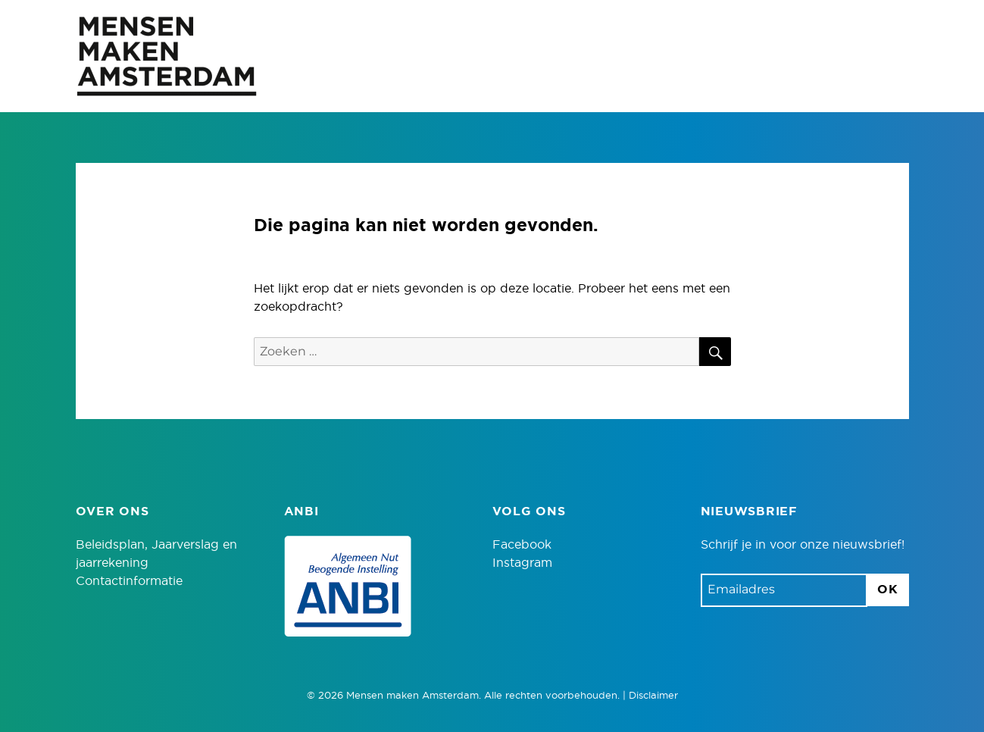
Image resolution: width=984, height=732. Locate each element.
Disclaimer (653, 696)
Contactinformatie (129, 581)
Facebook (521, 545)
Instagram (522, 563)
